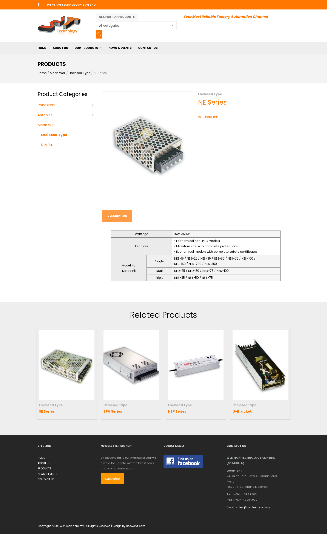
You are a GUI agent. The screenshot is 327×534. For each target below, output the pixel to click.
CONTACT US (148, 48)
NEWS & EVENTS (120, 48)
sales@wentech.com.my (253, 507)
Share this (208, 117)
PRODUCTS (44, 468)
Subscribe (112, 479)
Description (117, 216)
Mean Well (57, 73)
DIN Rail (47, 144)
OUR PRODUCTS (86, 48)
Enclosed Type (79, 73)
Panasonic (46, 105)
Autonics (45, 115)
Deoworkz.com (135, 526)
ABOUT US (60, 48)
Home (42, 73)
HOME (42, 48)
